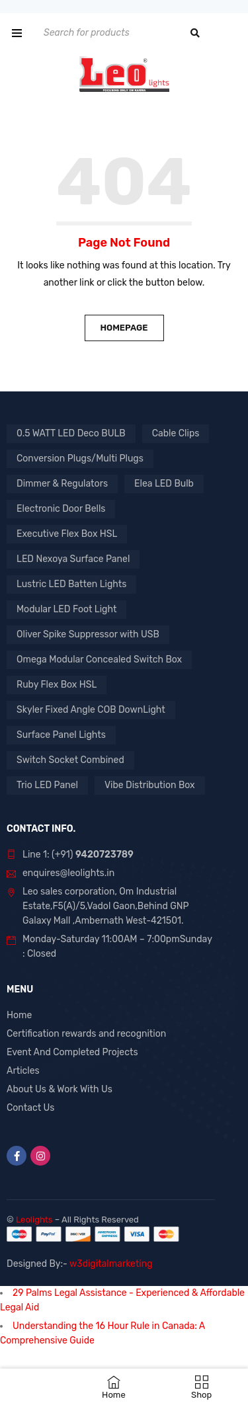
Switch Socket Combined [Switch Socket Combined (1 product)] (70, 760)
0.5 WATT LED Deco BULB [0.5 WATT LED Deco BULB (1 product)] (71, 433)
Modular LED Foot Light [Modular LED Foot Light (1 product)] (66, 609)
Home (19, 1015)
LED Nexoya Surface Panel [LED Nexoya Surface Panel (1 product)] (73, 559)
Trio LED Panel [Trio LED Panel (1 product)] (47, 785)
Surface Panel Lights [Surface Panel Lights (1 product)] (61, 735)
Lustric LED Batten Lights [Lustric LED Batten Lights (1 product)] (71, 584)
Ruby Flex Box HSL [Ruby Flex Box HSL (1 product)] (57, 684)
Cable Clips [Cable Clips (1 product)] (176, 433)
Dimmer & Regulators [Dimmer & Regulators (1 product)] (62, 483)
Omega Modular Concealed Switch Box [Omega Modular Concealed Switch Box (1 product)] (99, 659)
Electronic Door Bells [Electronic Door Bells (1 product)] (61, 508)
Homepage (123, 328)
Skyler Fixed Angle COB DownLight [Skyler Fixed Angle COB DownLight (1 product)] (91, 709)
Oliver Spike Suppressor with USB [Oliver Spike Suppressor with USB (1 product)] (88, 634)
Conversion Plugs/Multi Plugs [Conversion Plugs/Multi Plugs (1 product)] (80, 458)
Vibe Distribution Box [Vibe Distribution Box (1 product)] (149, 785)
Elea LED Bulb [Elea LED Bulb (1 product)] (164, 483)
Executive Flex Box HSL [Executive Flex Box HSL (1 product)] (67, 534)
